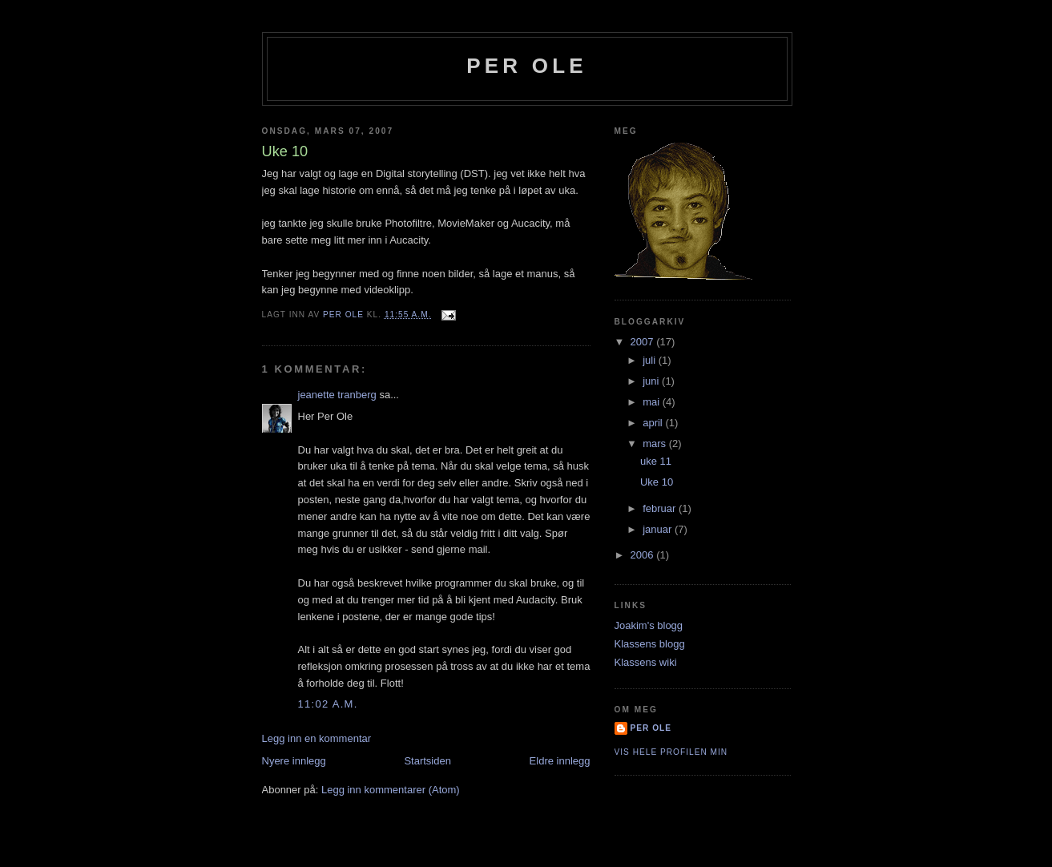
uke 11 (655, 461)
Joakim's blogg (649, 625)
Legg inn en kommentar (317, 738)
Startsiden (427, 761)
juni (652, 381)
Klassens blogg (650, 644)
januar (659, 529)
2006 (644, 555)
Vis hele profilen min (671, 752)
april (654, 423)
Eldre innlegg (560, 761)
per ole (526, 66)
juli (651, 360)
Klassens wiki (646, 662)
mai (653, 402)
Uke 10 (656, 482)
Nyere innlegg (294, 761)
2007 (644, 342)
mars (656, 444)
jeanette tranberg (337, 395)
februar (661, 508)
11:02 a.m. (328, 704)
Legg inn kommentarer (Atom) (390, 790)
